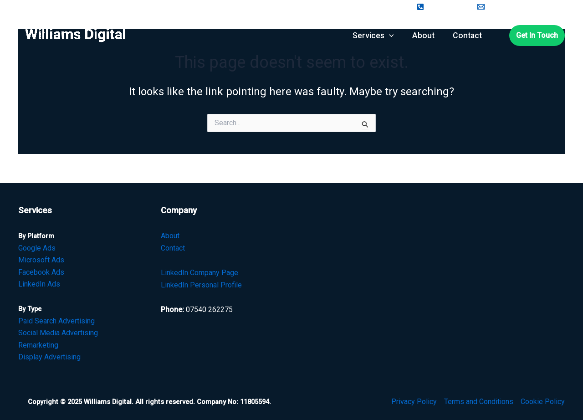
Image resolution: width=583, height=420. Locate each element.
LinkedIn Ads (39, 284)
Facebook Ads (41, 272)
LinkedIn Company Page (199, 272)
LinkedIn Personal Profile (201, 285)
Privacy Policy (414, 401)
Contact (173, 248)
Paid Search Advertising (56, 321)
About (170, 235)
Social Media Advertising (58, 332)
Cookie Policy (543, 401)
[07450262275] (442, 6)
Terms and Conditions (478, 401)
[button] (537, 35)
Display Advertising (49, 357)
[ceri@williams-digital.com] (520, 6)
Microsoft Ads (41, 260)
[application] (389, 35)
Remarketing (38, 345)
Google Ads (37, 248)
